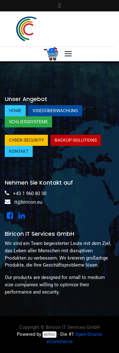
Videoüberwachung (55, 110)
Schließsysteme (28, 121)
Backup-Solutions (76, 140)
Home (15, 110)
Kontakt (19, 151)
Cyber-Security (26, 140)
